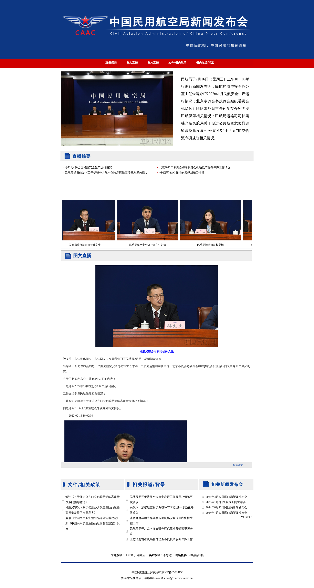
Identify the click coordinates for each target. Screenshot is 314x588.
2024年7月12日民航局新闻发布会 (226, 512)
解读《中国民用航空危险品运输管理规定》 (92, 518)
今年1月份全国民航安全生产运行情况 (88, 167)
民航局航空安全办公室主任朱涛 (148, 244)
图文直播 (132, 62)
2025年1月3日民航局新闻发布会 (226, 502)
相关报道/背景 (205, 62)
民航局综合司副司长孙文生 (86, 244)
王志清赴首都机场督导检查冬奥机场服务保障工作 (161, 539)
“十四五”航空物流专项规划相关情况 (181, 172)
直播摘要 (111, 62)
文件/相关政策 (177, 62)
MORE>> (246, 517)
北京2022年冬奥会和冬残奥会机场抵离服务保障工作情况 (194, 167)
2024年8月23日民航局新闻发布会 (226, 507)
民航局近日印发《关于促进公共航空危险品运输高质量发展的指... (106, 172)
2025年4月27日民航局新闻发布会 (226, 496)
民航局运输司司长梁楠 (211, 244)
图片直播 (153, 62)
